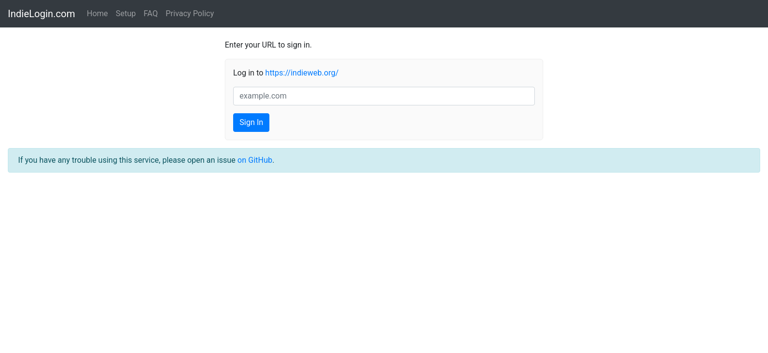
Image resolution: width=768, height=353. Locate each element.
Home (97, 13)
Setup (126, 13)
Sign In (251, 122)
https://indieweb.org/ (302, 72)
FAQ (151, 13)
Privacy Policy (190, 13)
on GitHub (255, 160)
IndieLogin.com (41, 14)
